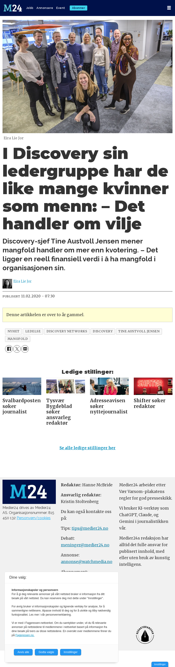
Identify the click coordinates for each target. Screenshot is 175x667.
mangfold (18, 339)
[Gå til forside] (13, 8)
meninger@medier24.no (85, 545)
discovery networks (66, 331)
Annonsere (44, 8)
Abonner (78, 8)
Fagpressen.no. (24, 635)
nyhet (14, 331)
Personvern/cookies (34, 518)
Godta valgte (46, 652)
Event (60, 8)
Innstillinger (160, 664)
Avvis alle (23, 652)
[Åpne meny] (169, 8)
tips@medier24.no (90, 528)
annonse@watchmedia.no (86, 561)
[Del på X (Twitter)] (17, 349)
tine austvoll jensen (139, 331)
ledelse (33, 331)
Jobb (29, 8)
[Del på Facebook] (9, 349)
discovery (103, 331)
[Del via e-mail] (25, 349)
